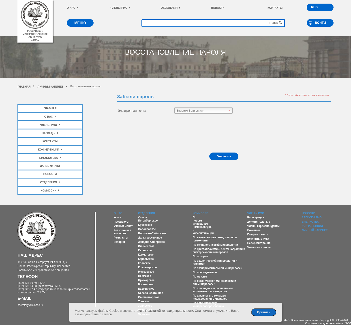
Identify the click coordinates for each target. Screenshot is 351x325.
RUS (314, 7)
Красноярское (147, 267)
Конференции (50, 149)
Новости (218, 7)
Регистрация (255, 217)
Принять (263, 312)
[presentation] (151, 133)
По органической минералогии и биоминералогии (214, 282)
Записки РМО (50, 166)
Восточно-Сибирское (152, 233)
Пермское (144, 276)
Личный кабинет (52, 86)
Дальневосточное (150, 237)
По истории (200, 256)
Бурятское (145, 224)
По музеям (200, 276)
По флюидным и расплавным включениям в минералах (213, 290)
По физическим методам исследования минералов (210, 297)
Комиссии (50, 190)
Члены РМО (120, 7)
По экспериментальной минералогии (217, 268)
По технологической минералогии (215, 244)
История (119, 241)
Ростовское (145, 284)
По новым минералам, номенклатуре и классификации (203, 225)
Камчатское (146, 254)
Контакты (275, 7)
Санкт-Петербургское (148, 219)
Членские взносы (259, 247)
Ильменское (146, 246)
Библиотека (50, 157)
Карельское (146, 258)
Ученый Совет (123, 226)
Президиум (121, 221)
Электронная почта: (132, 110)
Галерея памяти (257, 234)
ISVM (348, 323)
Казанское (145, 250)
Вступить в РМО (258, 238)
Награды (50, 133)
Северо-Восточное (150, 293)
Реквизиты (121, 237)
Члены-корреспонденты (263, 226)
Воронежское (147, 229)
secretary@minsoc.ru (30, 305)
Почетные (253, 230)
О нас (72, 7)
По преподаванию (205, 272)
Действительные (258, 221)
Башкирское (146, 288)
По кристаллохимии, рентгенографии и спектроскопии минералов (219, 251)
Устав (117, 217)
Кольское (144, 263)
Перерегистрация (258, 243)
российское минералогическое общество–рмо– (35, 34)
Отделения (170, 7)
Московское (146, 271)
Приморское (146, 280)
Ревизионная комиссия (122, 232)
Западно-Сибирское (151, 241)
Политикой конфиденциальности (169, 310)
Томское (143, 301)
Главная (25, 86)
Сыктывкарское (148, 297)
